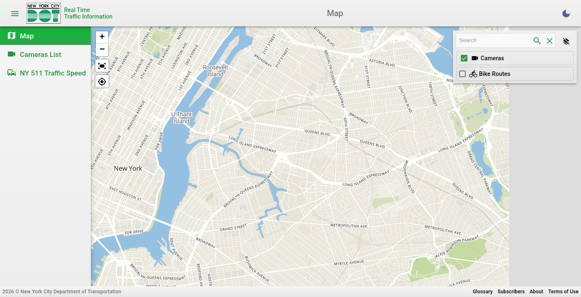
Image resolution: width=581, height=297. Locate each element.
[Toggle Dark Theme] (566, 13)
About (536, 292)
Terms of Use (563, 292)
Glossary (483, 292)
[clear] (550, 40)
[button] (102, 37)
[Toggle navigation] (15, 13)
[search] (537, 40)
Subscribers (511, 292)
